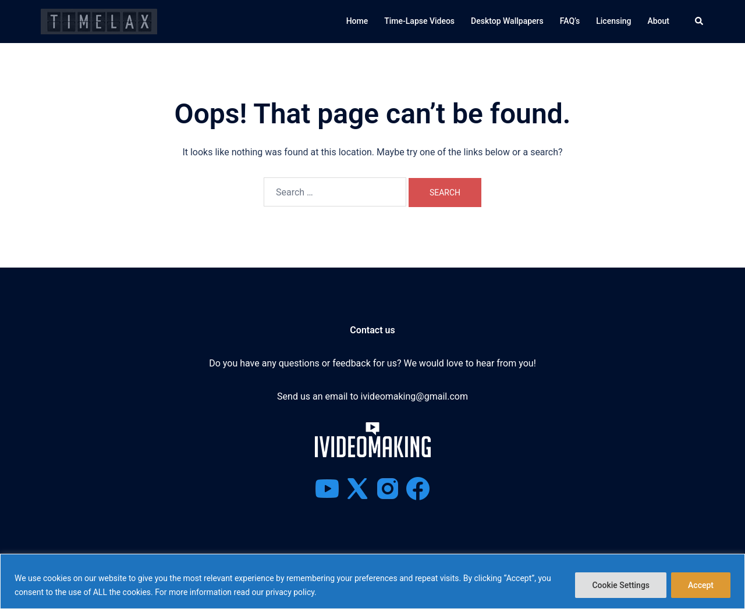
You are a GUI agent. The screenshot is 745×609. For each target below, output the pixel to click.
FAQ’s (570, 21)
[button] (699, 21)
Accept (701, 585)
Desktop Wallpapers (507, 21)
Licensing (613, 21)
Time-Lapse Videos (419, 21)
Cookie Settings (621, 585)
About (658, 21)
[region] (372, 581)
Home (357, 21)
